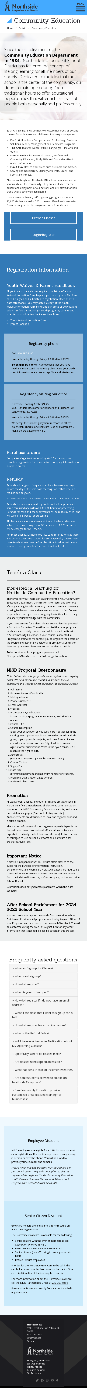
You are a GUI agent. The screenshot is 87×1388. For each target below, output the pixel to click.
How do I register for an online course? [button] (40, 1025)
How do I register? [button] (26, 984)
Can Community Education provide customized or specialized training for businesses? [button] (36, 1094)
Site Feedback (34, 1373)
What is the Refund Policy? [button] (31, 1033)
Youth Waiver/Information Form (28, 320)
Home (10, 28)
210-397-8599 (60, 1282)
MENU (80, 6)
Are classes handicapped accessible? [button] (38, 1062)
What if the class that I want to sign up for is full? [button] (42, 1015)
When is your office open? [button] (31, 992)
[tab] (43, 968)
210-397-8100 (25, 353)
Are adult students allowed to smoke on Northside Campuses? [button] (39, 1080)
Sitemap (31, 1341)
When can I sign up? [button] (27, 976)
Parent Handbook (20, 324)
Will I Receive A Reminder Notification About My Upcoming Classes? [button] (42, 1043)
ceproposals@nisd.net (57, 923)
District (23, 28)
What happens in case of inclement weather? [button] (43, 1070)
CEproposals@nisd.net (19, 656)
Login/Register (43, 235)
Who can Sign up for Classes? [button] (33, 968)
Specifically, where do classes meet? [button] (37, 1054)
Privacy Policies (34, 1366)
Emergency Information (38, 1360)
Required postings (36, 1369)
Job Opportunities (36, 1363)
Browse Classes (43, 218)
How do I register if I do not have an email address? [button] (40, 1003)
